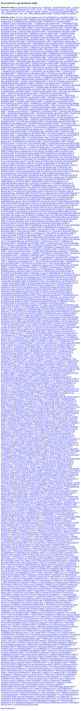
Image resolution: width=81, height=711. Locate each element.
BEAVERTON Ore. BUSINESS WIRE (22, 203)
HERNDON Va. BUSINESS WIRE (57, 21)
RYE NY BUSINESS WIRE (18, 614)
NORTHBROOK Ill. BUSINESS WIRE (54, 610)
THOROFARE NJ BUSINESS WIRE (38, 333)
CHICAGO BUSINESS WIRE (32, 441)
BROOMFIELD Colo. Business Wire (43, 351)
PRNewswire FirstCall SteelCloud (27, 507)
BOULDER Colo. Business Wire (59, 115)
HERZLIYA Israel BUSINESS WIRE (14, 497)
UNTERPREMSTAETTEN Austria (62, 660)
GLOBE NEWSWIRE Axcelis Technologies (33, 437)
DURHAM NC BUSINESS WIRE (55, 77)
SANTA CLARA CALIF (10, 441)
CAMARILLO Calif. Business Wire (25, 389)
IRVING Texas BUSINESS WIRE (42, 117)
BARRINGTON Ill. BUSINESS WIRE (15, 249)
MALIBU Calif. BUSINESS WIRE (29, 179)
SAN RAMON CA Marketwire (60, 359)
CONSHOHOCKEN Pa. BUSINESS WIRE (32, 25)
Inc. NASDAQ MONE (53, 620)
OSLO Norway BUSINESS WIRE (32, 207)
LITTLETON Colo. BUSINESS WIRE (15, 257)
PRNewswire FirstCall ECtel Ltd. (26, 551)
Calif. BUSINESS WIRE (26, 231)
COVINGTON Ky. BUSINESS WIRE (62, 281)
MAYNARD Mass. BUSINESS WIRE (45, 221)
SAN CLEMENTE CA (43, 459)
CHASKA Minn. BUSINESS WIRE (66, 159)
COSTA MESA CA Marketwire (54, 363)
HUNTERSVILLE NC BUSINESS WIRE (51, 449)
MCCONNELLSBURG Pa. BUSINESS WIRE (17, 569)
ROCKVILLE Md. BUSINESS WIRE (14, 51)
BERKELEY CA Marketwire (49, 594)
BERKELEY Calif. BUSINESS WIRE (44, 33)
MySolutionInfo (9, 239)
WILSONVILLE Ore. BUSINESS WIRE (48, 95)
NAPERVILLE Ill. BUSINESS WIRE (27, 141)
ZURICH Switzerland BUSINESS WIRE (47, 209)
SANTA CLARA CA (8, 481)
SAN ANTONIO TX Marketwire (37, 652)
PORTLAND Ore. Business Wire (20, 151)
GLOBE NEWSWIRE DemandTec (64, 215)
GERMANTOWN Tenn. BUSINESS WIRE (16, 459)
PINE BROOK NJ (55, 373)
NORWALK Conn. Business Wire (61, 297)
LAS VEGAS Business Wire (13, 161)
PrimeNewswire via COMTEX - (41, 219)
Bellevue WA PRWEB (15, 600)
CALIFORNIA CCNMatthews (63, 383)
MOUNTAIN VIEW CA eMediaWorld (21, 670)
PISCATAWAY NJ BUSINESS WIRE (14, 273)
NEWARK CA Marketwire (17, 429)
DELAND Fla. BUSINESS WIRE (65, 485)
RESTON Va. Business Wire (55, 177)
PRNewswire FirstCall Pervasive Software (16, 505)
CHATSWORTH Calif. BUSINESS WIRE (61, 121)
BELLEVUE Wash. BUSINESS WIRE (65, 105)
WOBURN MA (17, 357)
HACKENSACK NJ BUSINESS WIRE (28, 191)
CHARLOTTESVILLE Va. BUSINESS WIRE (36, 149)
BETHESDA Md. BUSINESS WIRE (21, 113)
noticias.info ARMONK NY (43, 539)
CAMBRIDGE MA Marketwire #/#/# (14, 632)
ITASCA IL (12, 640)
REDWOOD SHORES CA (17, 219)
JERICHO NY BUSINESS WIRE (66, 323)
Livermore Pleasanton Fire (19, 9)
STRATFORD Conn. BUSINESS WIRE (32, 397)
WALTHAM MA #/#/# (36, 391)
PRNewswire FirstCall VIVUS (59, 481)
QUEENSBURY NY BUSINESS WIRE (32, 373)
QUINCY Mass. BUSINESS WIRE (23, 387)
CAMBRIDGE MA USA (62, 183)
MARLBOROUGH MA (40, 181)
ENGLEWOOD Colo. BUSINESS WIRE (15, 95)
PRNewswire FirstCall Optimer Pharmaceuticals (18, 690)
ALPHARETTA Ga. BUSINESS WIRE (60, 17)
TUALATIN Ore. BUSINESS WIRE (61, 195)
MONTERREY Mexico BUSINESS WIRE (16, 590)
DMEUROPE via (56, 577)
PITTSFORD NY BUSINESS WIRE (14, 495)
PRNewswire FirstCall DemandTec (60, 331)
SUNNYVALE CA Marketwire (43, 193)
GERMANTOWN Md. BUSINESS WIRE (32, 53)
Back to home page (8, 708)
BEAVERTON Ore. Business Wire (34, 263)
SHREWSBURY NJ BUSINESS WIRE (15, 181)
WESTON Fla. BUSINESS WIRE (13, 676)
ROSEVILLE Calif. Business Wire (25, 433)
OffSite (61, 389)
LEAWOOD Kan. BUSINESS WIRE (14, 700)
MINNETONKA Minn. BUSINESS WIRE (55, 287)
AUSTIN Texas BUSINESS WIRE (29, 279)
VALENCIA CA (27, 525)
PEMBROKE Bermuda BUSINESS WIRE (57, 511)
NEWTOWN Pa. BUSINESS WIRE (46, 67)
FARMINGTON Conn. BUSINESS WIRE (59, 313)
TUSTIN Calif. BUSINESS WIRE (41, 145)
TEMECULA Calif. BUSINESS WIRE (44, 47)
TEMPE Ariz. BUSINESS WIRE (46, 155)
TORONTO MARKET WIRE (11, 445)
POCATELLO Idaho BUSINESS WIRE (44, 429)
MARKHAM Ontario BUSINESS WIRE (15, 67)
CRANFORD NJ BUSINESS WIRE (14, 359)
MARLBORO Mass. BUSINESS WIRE (15, 193)
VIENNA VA (37, 371)
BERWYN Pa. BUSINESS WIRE (29, 319)
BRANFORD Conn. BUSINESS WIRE (31, 331)
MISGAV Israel (6, 385)
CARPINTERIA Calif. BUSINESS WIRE (39, 455)
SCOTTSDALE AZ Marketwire (14, 145)
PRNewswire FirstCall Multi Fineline (40, 483)
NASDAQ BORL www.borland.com (14, 467)
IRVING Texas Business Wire (11, 399)
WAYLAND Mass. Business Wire (25, 610)
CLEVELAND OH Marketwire (28, 523)
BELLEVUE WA (65, 353)
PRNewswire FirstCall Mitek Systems (43, 411)
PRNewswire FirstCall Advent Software (28, 674)
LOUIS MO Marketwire (17, 309)
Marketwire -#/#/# (63, 682)
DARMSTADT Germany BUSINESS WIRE (59, 165)
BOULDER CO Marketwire (59, 205)
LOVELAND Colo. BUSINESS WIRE (28, 313)
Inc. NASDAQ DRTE (26, 541)
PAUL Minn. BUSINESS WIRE (28, 519)
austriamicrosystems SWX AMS (53, 598)
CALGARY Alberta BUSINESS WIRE (40, 161)
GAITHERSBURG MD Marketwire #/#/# (16, 379)
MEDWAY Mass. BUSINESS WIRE (14, 555)
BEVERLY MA (39, 662)
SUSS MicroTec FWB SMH (49, 387)
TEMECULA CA (60, 573)
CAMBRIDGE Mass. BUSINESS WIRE (15, 209)
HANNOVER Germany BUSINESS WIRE (64, 143)
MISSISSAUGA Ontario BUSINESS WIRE (32, 109)
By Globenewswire (66, 425)
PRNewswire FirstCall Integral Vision (23, 586)
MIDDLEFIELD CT (49, 515)
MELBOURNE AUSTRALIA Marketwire (37, 473)
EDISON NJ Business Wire (50, 239)
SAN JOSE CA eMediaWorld (44, 163)
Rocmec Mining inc (8, 567)
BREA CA (43, 401)
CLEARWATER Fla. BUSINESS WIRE (15, 91)
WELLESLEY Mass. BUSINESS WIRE (15, 289)
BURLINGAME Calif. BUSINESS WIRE (16, 167)
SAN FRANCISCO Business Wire (33, 195)
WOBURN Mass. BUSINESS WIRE (14, 19)
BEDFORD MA (55, 273)
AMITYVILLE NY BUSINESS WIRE (57, 347)
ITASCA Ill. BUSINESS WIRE (19, 251)
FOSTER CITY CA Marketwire (24, 557)
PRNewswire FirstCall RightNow (13, 511)
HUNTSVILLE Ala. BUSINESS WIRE (49, 27)
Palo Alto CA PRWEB (48, 563)
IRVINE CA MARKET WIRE (39, 215)
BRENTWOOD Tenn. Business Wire (38, 565)
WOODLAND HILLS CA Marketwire (52, 469)
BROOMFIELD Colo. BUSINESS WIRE (48, 43)
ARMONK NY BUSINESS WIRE (13, 139)
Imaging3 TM (54, 700)
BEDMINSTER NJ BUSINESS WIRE (64, 53)
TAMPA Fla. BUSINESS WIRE (45, 245)
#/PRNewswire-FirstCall (22, 127)
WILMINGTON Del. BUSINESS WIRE (45, 37)
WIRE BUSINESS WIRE (63, 588)
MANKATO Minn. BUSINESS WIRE (44, 349)
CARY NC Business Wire (52, 385)
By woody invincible (45, 690)
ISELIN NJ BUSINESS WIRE (55, 141)
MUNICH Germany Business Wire (40, 299)
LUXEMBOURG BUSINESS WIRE (50, 569)
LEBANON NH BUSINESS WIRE (13, 131)
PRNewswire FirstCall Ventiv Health (41, 407)
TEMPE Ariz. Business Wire (27, 239)
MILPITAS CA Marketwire (23, 367)
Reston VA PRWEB (67, 349)
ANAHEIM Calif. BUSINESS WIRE (30, 35)
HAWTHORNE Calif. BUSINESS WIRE (27, 311)
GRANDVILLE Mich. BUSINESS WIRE (42, 656)
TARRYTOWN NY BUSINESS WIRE (31, 73)
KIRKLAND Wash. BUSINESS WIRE (63, 57)
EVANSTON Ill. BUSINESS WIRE (26, 592)
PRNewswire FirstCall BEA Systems (55, 457)
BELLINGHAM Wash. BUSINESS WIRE (26, 247)
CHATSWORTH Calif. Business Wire (63, 648)
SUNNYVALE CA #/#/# (50, 241)
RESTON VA (57, 575)
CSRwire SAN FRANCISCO (52, 305)
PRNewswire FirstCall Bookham (68, 539)
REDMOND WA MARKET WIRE (32, 650)
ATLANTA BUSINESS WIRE (63, 409)
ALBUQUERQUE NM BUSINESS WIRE (16, 155)
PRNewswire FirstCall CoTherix (28, 606)
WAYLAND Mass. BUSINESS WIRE (64, 25)
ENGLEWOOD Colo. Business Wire (30, 129)
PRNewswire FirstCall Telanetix (36, 666)
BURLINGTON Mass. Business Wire (62, 81)
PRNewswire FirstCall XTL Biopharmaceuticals (24, 620)
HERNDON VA (22, 169)
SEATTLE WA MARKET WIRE (23, 469)
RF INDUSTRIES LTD (9, 650)
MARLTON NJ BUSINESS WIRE (13, 323)
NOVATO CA (68, 676)
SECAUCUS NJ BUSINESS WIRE (30, 49)
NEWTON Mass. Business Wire (28, 223)
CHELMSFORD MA (15, 421)
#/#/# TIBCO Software (63, 299)
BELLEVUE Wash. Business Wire (36, 419)
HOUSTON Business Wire (24, 616)
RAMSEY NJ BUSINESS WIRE (65, 567)
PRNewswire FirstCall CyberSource (61, 650)
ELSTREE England (8, 373)
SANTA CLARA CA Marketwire (57, 357)
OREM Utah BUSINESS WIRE (39, 41)
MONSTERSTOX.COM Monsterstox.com (51, 702)
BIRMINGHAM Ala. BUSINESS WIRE (15, 271)
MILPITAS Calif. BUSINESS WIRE (44, 119)
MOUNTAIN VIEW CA (9, 195)
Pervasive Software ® (62, 509)
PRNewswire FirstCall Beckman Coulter (42, 644)
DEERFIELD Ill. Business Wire (23, 409)
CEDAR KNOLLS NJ (24, 688)
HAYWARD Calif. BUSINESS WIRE (60, 39)
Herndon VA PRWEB (22, 337)
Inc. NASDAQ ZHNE (55, 553)
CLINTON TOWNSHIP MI (67, 193)
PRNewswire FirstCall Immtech (29, 559)
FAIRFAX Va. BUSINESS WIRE (13, 417)
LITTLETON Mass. (31, 618)
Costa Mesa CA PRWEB (45, 696)
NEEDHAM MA (9, 541)
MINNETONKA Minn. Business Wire (58, 471)
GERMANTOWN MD (34, 600)
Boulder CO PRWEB (8, 608)
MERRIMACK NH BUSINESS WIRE (64, 213)
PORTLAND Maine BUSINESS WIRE (15, 185)
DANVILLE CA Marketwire (68, 499)
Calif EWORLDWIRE (42, 379)
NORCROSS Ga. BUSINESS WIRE (44, 111)
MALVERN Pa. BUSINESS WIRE (45, 69)
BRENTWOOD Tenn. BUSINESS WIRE (62, 157)
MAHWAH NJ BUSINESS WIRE (55, 223)
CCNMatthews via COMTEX (54, 361)
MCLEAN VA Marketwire (66, 513)
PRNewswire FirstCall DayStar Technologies (38, 682)
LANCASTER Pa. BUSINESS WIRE (27, 347)
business (38, 11)
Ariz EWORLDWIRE (45, 670)
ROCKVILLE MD (7, 642)
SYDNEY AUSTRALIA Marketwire (53, 551)
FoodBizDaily (6, 491)
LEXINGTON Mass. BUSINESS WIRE (17, 27)
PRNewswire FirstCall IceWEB (59, 640)
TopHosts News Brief (8, 235)
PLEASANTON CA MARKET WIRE (55, 211)
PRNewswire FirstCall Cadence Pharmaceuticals (60, 507)
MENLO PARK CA (34, 443)
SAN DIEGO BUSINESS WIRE (12, 99)
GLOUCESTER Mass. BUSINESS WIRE (43, 139)
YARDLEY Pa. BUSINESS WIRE (55, 171)
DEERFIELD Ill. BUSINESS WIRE (16, 71)
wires (21, 13)
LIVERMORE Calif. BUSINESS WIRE (31, 65)
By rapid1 (39, 541)
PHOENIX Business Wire (26, 125)
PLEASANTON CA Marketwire (45, 127)
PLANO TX (34, 465)
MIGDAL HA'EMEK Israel (45, 688)
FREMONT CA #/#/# (27, 531)
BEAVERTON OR (53, 391)
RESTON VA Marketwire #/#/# (39, 417)
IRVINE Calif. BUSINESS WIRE (13, 177)
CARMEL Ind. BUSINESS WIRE (13, 283)
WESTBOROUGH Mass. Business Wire (52, 529)
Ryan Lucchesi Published (60, 652)
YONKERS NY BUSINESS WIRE (44, 249)
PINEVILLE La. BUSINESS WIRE (32, 493)
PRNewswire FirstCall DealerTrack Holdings (53, 393)
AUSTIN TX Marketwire (57, 133)
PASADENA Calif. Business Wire (13, 215)
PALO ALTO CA (33, 325)
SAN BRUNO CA (44, 624)
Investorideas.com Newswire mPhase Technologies (49, 634)
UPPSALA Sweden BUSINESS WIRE (56, 291)
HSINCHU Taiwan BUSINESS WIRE (62, 97)
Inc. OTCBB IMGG (40, 648)
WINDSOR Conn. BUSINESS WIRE (57, 235)
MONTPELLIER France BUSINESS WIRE (16, 377)
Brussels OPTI (62, 646)
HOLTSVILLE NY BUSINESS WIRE (35, 427)
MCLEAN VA (71, 389)
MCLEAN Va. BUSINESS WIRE (19, 245)
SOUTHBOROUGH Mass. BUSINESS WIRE (17, 59)
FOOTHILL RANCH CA (66, 283)
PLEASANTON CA (52, 85)
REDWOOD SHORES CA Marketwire (15, 265)
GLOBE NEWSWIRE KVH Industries (15, 582)
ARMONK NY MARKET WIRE (20, 425)
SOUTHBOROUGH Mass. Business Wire (18, 501)
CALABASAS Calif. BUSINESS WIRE (58, 279)
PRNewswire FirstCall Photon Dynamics (17, 461)
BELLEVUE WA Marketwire (24, 529)
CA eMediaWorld (45, 259)
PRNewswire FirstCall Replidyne (49, 531)
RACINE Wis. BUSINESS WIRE (46, 151)
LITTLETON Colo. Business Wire (47, 461)
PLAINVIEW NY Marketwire (20, 549)
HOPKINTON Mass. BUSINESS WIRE (31, 89)
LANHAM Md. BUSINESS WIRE (31, 608)
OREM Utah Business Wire (59, 173)
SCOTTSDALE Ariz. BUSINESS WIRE (56, 465)
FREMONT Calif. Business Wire (47, 83)
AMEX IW (75, 690)
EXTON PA (37, 271)
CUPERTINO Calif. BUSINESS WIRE (28, 21)
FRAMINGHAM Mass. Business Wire (15, 197)
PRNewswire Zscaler (60, 417)
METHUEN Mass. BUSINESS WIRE (23, 658)
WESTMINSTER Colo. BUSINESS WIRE (16, 75)
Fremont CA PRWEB (54, 684)
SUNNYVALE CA (58, 79)
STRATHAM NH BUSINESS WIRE (21, 341)
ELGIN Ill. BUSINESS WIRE (12, 652)
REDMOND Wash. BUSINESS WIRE (44, 175)
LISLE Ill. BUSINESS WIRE (18, 221)
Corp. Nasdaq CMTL (37, 632)
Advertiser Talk (70, 553)
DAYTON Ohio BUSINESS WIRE (15, 119)
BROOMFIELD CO (37, 495)
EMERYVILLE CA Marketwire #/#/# (49, 367)
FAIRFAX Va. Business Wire (11, 455)
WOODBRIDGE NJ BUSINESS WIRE (56, 523)
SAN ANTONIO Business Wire (45, 167)
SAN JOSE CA (55, 578)
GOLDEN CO (53, 632)
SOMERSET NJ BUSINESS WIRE (43, 103)
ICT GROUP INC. (70, 620)
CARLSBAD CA (43, 231)
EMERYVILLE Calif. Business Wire (65, 45)
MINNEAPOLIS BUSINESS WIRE (49, 525)
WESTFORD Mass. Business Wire (61, 686)
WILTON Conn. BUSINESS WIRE (16, 107)
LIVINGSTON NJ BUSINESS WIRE (14, 355)
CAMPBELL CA (34, 511)
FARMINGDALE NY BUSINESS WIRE (44, 123)
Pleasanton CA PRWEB (56, 590)
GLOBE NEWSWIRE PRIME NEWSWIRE (38, 365)
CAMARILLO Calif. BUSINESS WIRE (58, 101)
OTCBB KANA (65, 245)
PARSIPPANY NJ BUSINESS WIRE (56, 29)
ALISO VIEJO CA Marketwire (21, 329)
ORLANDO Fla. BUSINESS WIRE (57, 179)
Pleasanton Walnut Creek (62, 7)
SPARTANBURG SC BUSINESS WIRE (15, 237)
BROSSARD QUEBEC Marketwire (55, 535)
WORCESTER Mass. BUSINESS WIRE (15, 353)
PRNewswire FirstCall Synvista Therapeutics (44, 676)
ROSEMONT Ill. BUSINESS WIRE (14, 381)
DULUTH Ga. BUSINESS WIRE (43, 405)
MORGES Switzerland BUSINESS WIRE (28, 604)
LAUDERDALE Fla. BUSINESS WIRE (34, 105)
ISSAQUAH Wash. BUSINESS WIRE (26, 463)
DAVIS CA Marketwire (50, 680)
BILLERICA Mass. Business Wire (13, 229)
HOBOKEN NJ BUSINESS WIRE (59, 153)
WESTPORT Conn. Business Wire (13, 588)
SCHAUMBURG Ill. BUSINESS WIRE (31, 275)
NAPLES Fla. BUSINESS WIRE (29, 199)
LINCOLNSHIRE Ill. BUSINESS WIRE (15, 233)
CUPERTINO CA (43, 485)
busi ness (30, 11)
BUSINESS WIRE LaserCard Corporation (18, 696)
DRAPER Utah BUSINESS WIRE (29, 101)
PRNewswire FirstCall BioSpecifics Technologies (38, 694)
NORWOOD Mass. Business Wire (58, 541)
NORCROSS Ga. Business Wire (44, 353)
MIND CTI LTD (20, 577)
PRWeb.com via (6, 439)
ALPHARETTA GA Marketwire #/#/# (25, 598)
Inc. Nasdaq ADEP (44, 616)
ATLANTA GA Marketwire (40, 183)
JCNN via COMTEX (45, 557)
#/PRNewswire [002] (32, 345)
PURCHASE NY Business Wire (64, 479)
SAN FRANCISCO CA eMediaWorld (59, 315)
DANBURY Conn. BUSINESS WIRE (41, 229)
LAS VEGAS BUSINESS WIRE (62, 11)
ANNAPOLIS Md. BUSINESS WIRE (30, 39)
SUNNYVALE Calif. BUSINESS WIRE (31, 143)
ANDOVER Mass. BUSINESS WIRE (14, 37)
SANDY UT (18, 307)
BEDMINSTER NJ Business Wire (57, 227)
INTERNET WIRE (52, 399)
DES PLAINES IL (61, 473)
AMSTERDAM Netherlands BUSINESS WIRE (18, 295)
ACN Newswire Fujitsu (51, 606)
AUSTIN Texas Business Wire (62, 437)
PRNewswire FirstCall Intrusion (51, 658)
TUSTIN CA (28, 327)
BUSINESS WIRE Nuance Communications (60, 443)
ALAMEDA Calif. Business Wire (13, 299)
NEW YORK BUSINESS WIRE (40, 13)
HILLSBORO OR (55, 622)
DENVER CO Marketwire (30, 305)
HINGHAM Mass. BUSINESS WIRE (63, 503)
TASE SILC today (56, 678)
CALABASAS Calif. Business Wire (49, 501)
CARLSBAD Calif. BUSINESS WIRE (37, 159)
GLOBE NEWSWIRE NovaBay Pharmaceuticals (55, 636)
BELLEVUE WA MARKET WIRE (55, 489)
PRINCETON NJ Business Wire (53, 325)
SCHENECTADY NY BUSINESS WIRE (16, 648)
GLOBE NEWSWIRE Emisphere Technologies (50, 251)
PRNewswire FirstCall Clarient (68, 455)
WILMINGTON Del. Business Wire (42, 201)
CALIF (32, 9)
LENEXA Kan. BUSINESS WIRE (15, 47)
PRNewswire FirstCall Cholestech (13, 668)
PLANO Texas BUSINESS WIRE (44, 91)
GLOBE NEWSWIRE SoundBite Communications (42, 317)
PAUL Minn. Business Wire (11, 578)
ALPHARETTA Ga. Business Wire (13, 201)
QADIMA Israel (67, 632)
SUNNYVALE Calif (54, 243)
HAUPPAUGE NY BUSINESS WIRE (14, 301)
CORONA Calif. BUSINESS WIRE (27, 385)
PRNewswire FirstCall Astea (50, 533)
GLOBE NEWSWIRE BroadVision (57, 311)
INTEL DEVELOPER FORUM (58, 495)
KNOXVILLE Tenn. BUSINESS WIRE (25, 535)
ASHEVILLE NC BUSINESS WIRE (16, 371)
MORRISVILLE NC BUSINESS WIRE (15, 63)
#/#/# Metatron (25, 539)
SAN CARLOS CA (59, 181)
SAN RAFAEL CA (20, 339)
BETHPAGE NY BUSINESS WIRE (30, 477)
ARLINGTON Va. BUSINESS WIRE (27, 361)
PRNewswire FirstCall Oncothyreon (56, 638)
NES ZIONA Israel (53, 604)
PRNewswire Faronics (56, 487)
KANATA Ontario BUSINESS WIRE (41, 283)
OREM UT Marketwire (65, 407)
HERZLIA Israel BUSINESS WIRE (63, 654)
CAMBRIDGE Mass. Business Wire (45, 185)
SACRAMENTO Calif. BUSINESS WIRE (32, 503)
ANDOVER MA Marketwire (18, 672)
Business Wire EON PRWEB (52, 463)
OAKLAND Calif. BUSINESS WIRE (50, 59)
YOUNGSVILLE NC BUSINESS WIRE (32, 447)
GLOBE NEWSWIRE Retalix (12, 315)
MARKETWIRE (43, 409)
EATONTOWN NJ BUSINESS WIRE (30, 153)
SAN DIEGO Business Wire (38, 137)
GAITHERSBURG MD (9, 305)
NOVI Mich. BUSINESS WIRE (39, 323)
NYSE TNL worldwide (38, 622)
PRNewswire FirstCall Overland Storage (62, 543)
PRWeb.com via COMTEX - (27, 189)
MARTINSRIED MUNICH (52, 277)
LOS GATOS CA (71, 577)
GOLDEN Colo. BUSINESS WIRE (29, 227)
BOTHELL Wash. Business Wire (12, 684)
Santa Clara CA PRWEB (30, 253)
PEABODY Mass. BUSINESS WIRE (27, 77)
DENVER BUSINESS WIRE (13, 325)
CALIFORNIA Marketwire (68, 694)
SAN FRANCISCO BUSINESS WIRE (32, 173)
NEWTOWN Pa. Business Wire (55, 559)
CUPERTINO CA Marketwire (50, 267)
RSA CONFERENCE (48, 389)
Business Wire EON (10, 692)
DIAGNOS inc (17, 369)
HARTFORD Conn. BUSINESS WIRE (30, 553)
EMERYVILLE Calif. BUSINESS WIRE (44, 19)
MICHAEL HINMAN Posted (48, 626)
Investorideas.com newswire (25, 636)
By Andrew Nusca (62, 557)
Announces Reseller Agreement (39, 668)
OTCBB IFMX (13, 596)
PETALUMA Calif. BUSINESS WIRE (45, 51)
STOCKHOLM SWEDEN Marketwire (55, 628)
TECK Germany (27, 596)
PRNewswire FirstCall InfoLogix (47, 329)
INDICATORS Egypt (15, 565)
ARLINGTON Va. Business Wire (13, 513)
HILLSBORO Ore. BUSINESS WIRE (60, 233)
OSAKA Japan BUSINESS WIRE (28, 171)
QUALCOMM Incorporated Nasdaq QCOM (34, 415)
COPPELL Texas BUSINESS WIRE (55, 451)
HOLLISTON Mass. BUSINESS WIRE (49, 261)
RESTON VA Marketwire (12, 618)
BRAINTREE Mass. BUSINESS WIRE (31, 61)
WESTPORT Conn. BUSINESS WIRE (39, 307)
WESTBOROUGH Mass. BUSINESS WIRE (17, 83)
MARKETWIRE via (60, 545)
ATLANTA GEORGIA (47, 646)
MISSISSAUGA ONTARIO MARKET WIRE (34, 567)
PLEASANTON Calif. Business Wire (28, 7)
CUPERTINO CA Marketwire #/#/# (25, 431)
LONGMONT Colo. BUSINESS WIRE (46, 71)
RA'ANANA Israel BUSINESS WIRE (62, 89)
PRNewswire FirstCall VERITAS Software (16, 545)
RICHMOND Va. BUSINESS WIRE (55, 253)
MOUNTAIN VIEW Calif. (15, 11)
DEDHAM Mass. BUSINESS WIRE (50, 87)
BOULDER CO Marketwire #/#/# (35, 578)
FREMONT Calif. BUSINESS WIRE (14, 33)
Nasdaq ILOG (26, 475)
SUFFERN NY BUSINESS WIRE (64, 379)
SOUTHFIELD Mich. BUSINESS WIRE (43, 131)
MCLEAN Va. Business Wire (33, 602)
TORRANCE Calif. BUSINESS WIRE (60, 129)
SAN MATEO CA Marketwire (28, 211)
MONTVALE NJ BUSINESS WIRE (29, 471)
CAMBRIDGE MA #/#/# (10, 654)
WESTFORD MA (63, 688)
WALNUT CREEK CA (38, 359)
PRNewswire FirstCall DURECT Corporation (48, 612)
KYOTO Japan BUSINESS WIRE (42, 467)
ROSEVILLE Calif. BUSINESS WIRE (36, 45)
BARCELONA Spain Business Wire (21, 87)
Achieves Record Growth (52, 517)
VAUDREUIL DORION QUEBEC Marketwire (34, 509)
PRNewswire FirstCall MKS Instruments (62, 439)
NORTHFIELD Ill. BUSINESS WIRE (63, 397)
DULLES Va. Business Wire (37, 678)
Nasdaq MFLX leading (39, 672)
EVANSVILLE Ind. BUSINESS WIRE (56, 345)
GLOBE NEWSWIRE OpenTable (53, 642)
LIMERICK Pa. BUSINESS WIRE (27, 451)
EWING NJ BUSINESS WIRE (23, 393)
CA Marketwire (38, 233)
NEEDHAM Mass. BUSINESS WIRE (35, 79)
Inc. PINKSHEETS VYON (25, 573)
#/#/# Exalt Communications (27, 563)
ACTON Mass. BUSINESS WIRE (60, 65)
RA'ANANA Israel (20, 491)
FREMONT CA (53, 187)
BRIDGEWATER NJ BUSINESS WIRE (21, 259)
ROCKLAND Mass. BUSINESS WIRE (47, 337)
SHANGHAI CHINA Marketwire (13, 698)
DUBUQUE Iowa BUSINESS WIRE (22, 527)
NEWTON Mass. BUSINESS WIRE (32, 31)
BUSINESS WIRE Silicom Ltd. (28, 395)
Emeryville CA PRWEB (34, 357)
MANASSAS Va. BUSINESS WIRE (14, 351)
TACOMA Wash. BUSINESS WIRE (57, 293)
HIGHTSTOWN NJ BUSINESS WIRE (58, 371)
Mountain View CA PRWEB (27, 375)
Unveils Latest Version (22, 537)
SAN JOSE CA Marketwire (61, 137)
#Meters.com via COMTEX (18, 111)
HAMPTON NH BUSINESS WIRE (44, 301)
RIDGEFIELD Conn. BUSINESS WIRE (31, 297)
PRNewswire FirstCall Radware (39, 588)
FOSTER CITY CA (8, 509)
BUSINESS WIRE (12, 561)
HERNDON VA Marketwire (55, 335)
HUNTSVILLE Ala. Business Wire (24, 287)
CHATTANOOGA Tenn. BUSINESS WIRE (29, 187)
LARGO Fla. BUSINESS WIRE (41, 339)
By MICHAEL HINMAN (68, 698)
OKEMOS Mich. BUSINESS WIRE (53, 375)
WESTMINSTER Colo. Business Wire (15, 634)
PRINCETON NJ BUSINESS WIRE (45, 63)
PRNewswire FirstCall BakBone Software (32, 660)
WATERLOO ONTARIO (51, 592)
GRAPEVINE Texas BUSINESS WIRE (22, 267)
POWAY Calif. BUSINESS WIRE (34, 81)
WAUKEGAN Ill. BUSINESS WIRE (14, 349)
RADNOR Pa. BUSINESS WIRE (64, 231)
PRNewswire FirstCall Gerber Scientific (59, 445)
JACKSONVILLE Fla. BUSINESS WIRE (30, 439)
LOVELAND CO (7, 688)
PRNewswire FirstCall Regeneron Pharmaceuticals (49, 582)
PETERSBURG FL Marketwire (25, 401)
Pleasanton (47, 7)
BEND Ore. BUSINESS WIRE (30, 235)
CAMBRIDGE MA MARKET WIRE (47, 505)
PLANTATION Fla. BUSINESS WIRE (63, 135)
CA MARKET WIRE (24, 343)
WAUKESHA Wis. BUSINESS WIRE (25, 291)
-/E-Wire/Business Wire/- (34, 399)
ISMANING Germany (39, 273)
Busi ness (45, 11)
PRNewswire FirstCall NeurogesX (13, 391)
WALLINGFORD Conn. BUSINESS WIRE (22, 241)
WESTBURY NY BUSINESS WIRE (14, 117)
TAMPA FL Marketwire (33, 445)
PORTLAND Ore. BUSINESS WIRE (55, 269)
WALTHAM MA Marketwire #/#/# (28, 499)
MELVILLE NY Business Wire (58, 255)
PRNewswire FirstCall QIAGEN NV (46, 549)
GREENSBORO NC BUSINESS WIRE (46, 413)
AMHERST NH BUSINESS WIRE (13, 217)
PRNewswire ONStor (71, 237)
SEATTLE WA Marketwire (10, 159)
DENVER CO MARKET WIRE (12, 483)
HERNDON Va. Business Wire (64, 41)
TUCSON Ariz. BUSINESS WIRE (59, 73)
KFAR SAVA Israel (15, 345)
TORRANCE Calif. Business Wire (20, 261)
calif (45, 9)
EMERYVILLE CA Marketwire (28, 269)
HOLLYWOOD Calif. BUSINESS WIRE (65, 369)
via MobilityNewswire (72, 578)
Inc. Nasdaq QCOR (57, 672)
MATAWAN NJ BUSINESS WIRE (43, 169)
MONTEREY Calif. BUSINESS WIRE (31, 157)
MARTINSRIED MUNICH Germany (32, 640)
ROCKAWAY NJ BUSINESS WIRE (14, 543)
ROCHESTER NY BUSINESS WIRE (52, 561)
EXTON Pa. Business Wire (38, 577)
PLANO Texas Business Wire (67, 117)
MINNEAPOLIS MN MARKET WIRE (47, 237)
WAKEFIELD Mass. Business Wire (44, 197)
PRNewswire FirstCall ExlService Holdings (23, 628)
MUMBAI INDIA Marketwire (39, 479)
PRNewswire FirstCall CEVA (59, 447)
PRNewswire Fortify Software (25, 594)
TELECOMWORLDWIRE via (36, 369)
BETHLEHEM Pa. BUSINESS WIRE (14, 103)
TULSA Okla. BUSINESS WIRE (68, 145)
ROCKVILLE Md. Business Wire (15, 147)
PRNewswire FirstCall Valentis (39, 575)
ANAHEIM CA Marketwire (64, 565)
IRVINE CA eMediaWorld (10, 602)
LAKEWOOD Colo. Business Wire (24, 403)
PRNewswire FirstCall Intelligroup (19, 423)
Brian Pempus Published (12, 580)
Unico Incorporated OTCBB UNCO (46, 521)
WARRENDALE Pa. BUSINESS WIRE (41, 99)
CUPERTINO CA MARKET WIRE (41, 217)
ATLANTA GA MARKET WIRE (13, 443)
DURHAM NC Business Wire (27, 642)
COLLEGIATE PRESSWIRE (11, 666)
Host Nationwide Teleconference (49, 295)
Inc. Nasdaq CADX (29, 561)
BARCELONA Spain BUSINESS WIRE (22, 93)
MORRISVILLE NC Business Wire (14, 123)
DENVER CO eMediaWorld (45, 423)
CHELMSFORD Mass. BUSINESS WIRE (45, 55)
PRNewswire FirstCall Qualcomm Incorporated (34, 664)
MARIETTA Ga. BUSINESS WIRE (30, 85)
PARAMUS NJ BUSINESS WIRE (45, 289)
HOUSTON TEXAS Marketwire (65, 580)
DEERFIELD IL (50, 499)
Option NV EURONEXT (34, 315)
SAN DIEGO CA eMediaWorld (46, 435)
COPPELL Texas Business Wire (28, 363)
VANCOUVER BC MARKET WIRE (60, 493)
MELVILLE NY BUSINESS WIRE (33, 57)
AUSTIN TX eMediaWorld (13, 383)
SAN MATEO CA (58, 147)
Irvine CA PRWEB (44, 573)
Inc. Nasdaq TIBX (62, 491)
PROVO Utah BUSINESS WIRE (59, 207)
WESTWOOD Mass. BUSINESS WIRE (48, 75)
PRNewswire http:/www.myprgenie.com (40, 421)
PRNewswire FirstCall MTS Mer (30, 335)
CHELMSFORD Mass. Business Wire (14, 183)
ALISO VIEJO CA (56, 401)
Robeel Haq (42, 686)
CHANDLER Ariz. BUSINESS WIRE (30, 243)
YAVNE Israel (67, 606)
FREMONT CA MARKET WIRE (32, 255)
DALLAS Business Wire (68, 411)
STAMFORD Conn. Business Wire (34, 213)
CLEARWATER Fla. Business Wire (53, 189)
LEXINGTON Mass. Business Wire (51, 125)
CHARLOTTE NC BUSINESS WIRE (53, 93)
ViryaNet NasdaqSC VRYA (57, 662)
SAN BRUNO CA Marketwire (42, 257)
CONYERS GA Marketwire (47, 341)
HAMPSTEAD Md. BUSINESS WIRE (20, 485)
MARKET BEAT (29, 580)
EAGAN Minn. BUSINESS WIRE (13, 281)
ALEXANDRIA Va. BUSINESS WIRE (31, 133)
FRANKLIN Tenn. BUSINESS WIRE (49, 327)
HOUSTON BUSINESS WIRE (19, 521)
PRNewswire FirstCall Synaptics (39, 630)
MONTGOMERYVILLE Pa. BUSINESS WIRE (18, 686)
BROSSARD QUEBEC (16, 407)
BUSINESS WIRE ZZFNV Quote (44, 547)
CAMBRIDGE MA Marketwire (14, 457)
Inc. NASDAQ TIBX (37, 543)
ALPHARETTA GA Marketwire (12, 678)
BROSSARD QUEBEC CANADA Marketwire (60, 321)
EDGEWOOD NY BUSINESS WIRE (59, 477)
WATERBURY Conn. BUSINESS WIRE (46, 225)
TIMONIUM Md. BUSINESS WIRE (41, 309)
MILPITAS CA (34, 457)
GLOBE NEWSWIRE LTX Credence (49, 596)
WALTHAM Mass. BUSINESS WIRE (62, 31)
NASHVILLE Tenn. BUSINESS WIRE (26, 489)
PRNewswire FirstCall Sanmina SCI (35, 654)
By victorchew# (46, 618)
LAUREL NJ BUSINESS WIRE (19, 163)
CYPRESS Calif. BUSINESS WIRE (67, 459)
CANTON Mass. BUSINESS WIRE (30, 121)
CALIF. (39, 9)
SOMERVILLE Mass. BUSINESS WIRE (63, 61)
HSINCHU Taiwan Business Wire (27, 277)
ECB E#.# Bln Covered (35, 684)
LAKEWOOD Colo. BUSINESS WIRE (31, 97)
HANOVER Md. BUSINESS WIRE (14, 293)
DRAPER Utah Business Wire (12, 333)
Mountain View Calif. (56, 9)
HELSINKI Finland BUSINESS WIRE (33, 453)
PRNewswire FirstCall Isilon (65, 333)
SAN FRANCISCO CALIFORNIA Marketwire (52, 377)
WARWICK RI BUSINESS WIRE (13, 137)
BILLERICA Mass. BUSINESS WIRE (59, 49)
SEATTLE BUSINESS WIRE (59, 263)
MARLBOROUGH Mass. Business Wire (31, 135)
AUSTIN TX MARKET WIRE (55, 319)
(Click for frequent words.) (33, 17)
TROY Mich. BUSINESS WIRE (28, 29)
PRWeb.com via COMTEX (56, 584)
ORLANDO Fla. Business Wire (19, 69)
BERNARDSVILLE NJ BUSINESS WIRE (16, 435)
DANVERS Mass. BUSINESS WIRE (14, 405)
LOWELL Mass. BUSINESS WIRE (59, 35)
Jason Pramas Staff (20, 465)
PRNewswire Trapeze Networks (67, 381)
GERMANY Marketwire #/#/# (45, 425)
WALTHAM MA (35, 293)
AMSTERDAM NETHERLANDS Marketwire (56, 403)
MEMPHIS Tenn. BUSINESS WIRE (56, 199)
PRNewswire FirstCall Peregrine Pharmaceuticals (48, 497)
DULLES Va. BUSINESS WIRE (28, 165)
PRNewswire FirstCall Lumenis (23, 626)
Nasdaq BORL (39, 590)
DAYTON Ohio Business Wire (12, 515)
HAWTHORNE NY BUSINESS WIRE (15, 225)
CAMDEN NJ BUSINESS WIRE (13, 285)
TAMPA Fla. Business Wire (40, 147)
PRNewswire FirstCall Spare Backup (14, 487)
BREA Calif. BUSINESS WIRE (28, 321)
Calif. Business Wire (8, 335)
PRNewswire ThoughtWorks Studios (24, 533)
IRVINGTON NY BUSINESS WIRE (40, 513)
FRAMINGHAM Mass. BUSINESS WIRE (52, 113)
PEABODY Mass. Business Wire (29, 517)
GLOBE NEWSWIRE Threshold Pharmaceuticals (51, 537)
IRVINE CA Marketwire (70, 69)
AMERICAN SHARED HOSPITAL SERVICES (56, 586)
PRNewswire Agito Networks (51, 431)
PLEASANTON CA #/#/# (26, 303)
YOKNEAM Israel (32, 515)
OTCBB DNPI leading (38, 700)
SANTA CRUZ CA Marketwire (46, 343)
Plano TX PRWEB (33, 680)
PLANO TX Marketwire (9, 427)
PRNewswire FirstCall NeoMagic (37, 383)
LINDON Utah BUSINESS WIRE (43, 107)
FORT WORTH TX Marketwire (42, 614)
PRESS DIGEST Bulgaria (29, 692)
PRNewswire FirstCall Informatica (62, 453)
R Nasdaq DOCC (62, 690)
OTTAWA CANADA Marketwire (62, 666)
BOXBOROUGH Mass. (37, 281)
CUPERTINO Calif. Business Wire (47, 23)
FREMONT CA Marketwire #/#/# (56, 247)
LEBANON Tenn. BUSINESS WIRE (66, 616)
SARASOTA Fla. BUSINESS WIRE (58, 191)
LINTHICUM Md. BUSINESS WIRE (32, 481)
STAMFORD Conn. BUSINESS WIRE (15, 413)
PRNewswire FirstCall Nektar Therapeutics (56, 433)
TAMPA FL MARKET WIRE (24, 624)
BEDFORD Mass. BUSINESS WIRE (14, 55)
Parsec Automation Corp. (50, 692)
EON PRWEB (12, 105)
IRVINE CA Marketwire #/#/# (65, 664)
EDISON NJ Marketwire (25, 702)
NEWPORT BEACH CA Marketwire (41, 285)
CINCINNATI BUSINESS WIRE (26, 704)
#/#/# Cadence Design (42, 545)
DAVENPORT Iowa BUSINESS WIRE (42, 698)
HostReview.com (65, 351)
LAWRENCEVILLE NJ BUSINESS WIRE (16, 23)
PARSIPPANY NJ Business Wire (41, 381)
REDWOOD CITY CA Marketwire (32, 115)
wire (25, 13)
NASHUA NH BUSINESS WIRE (13, 41)
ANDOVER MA (7, 277)
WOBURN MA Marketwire (11, 317)
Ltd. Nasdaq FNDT (63, 696)
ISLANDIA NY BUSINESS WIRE (13, 479)
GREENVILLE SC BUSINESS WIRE (57, 271)
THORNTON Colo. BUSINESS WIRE (15, 612)
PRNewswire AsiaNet (62, 630)
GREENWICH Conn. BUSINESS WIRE (63, 275)
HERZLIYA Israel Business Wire (35, 571)
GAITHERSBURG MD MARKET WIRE (49, 475)
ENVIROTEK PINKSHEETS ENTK (14, 622)
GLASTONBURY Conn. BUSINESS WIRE (30, 205)
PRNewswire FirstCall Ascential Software (16, 662)
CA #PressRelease (44, 580)
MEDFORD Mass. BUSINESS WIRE (58, 600)
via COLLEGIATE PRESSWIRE (42, 491)
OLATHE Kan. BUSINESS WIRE (54, 519)
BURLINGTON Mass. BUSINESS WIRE (16, 43)
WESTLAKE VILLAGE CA (40, 555)
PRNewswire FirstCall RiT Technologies (60, 674)
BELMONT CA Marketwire (62, 415)
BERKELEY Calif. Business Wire (13, 630)
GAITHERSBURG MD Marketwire (14, 411)
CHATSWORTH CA (37, 487)
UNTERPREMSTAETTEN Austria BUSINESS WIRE (20, 638)
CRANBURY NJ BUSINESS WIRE (51, 303)
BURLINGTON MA (67, 175)
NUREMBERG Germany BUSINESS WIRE (17, 449)
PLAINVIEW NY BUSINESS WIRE (14, 175)
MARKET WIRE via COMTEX (64, 13)
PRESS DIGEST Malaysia (26, 646)
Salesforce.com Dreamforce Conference (60, 441)
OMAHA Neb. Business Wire (42, 265)
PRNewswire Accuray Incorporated (51, 527)
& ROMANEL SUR (56, 571)
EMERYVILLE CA (35, 177)
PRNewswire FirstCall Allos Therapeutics (29, 584)
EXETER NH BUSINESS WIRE (13, 656)
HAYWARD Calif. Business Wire (43, 355)
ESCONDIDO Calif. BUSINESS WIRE (15, 547)
